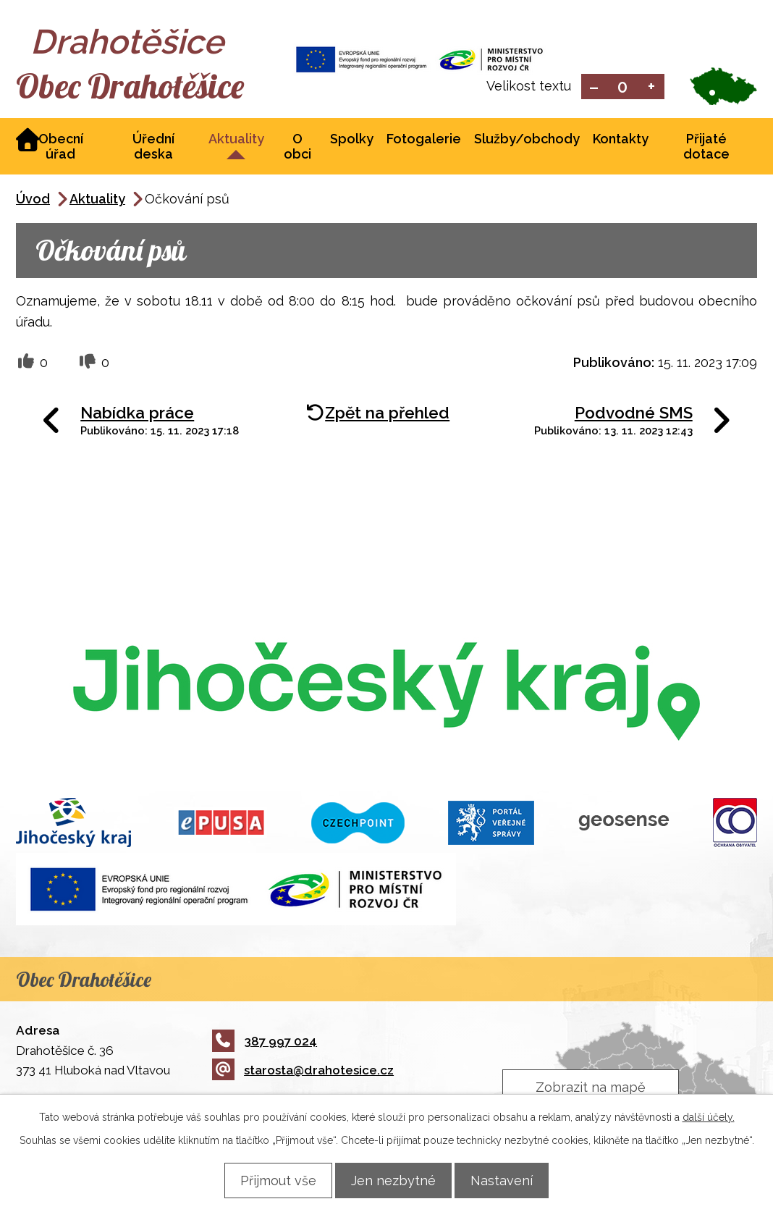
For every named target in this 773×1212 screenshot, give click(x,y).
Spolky (351, 140)
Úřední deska (153, 147)
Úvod (33, 200)
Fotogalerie (423, 140)
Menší (594, 87)
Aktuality (236, 140)
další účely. (709, 1116)
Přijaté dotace (706, 147)
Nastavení (510, 1179)
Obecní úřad (60, 147)
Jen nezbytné (393, 1179)
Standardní (622, 87)
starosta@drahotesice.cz (303, 1071)
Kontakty (621, 140)
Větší (651, 87)
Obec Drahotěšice (144, 86)
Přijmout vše (270, 1179)
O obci (297, 147)
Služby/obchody (527, 140)
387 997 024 (264, 1042)
